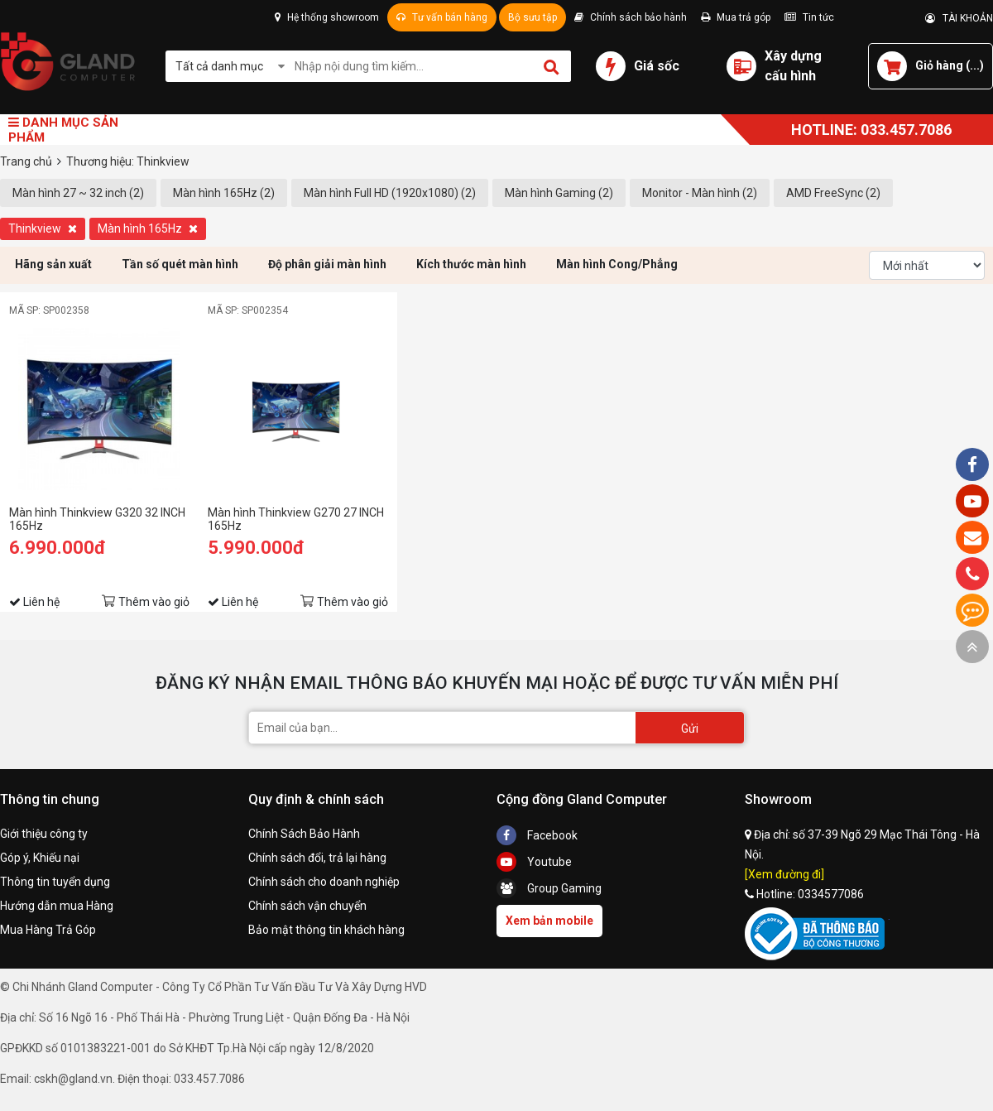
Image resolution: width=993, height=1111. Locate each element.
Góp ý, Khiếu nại (39, 857)
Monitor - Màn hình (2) (699, 193)
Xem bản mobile (549, 920)
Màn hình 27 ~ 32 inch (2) (78, 193)
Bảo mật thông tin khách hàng (326, 929)
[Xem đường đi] (784, 874)
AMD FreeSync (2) (833, 193)
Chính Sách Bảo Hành (304, 833)
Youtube (534, 862)
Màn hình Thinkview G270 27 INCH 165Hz (296, 519)
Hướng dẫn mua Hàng (56, 905)
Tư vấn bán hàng (441, 17)
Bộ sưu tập (532, 17)
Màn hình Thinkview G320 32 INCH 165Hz (97, 519)
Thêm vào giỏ (153, 601)
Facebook (537, 835)
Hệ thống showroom (327, 17)
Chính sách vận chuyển (307, 905)
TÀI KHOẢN (959, 18)
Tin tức (809, 17)
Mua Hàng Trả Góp (48, 929)
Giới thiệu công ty (44, 833)
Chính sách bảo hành (630, 17)
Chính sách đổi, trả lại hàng (317, 857)
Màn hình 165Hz (148, 228)
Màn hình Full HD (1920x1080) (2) (390, 193)
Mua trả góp (735, 17)
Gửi (689, 728)
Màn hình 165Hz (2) (224, 193)
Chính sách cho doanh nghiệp (324, 881)
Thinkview (42, 228)
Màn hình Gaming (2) (559, 193)
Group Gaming (549, 888)
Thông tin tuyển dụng (55, 881)
